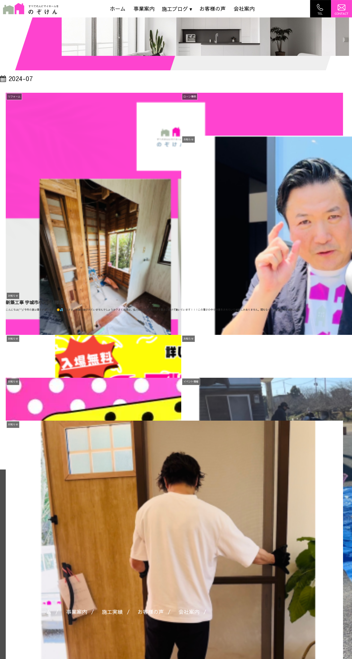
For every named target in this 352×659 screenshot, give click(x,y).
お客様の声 (212, 8)
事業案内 (144, 8)
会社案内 (244, 8)
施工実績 (112, 611)
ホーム (118, 8)
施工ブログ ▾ (177, 8)
